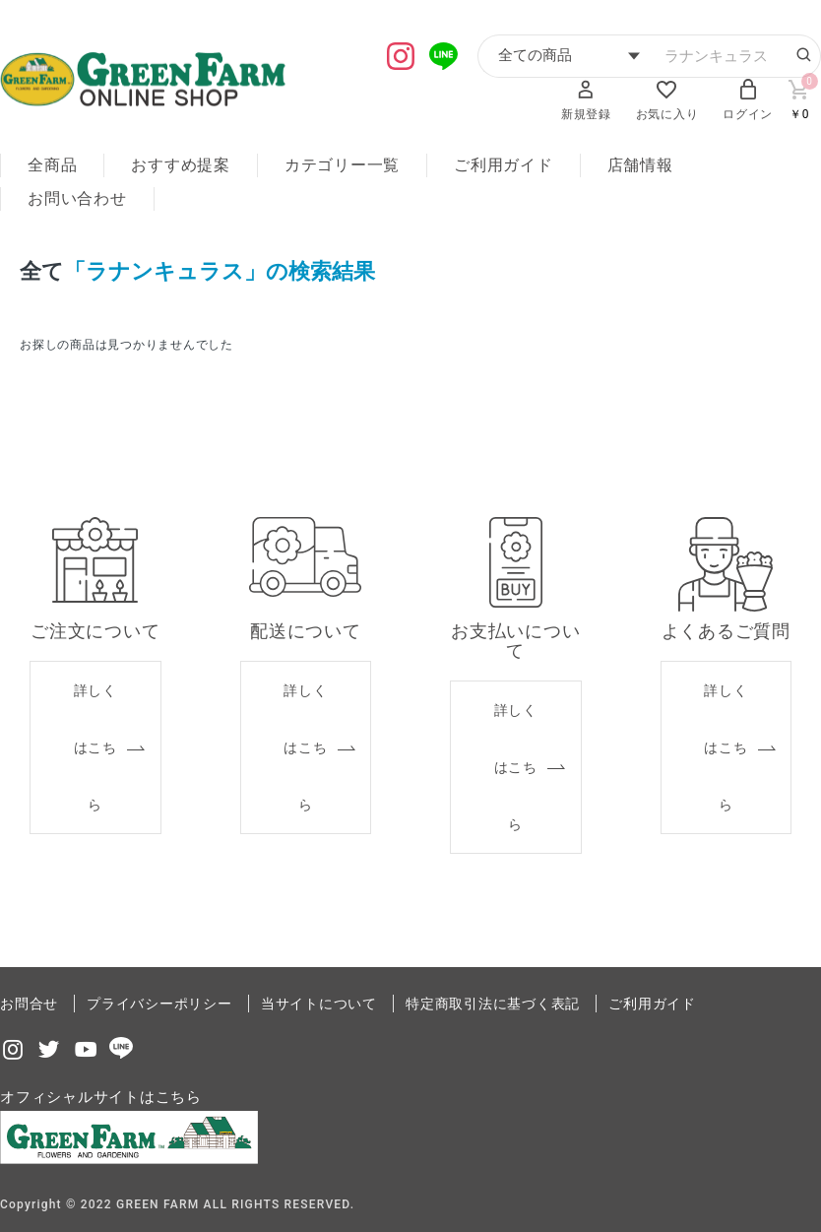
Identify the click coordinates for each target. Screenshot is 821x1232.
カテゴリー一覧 (342, 165)
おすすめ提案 (180, 165)
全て (42, 269)
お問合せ (29, 999)
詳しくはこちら (95, 744)
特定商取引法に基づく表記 (493, 999)
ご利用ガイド (503, 165)
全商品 (52, 165)
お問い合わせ (77, 198)
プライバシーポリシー (159, 999)
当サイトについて (319, 999)
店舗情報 (640, 165)
